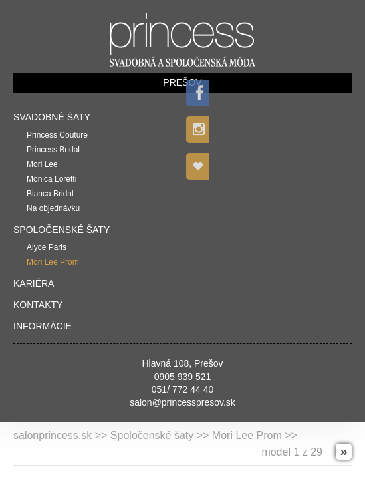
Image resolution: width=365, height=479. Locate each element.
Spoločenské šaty (61, 229)
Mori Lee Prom (53, 262)
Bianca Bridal (50, 193)
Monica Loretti (51, 179)
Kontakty (37, 304)
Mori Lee (42, 164)
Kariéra (33, 283)
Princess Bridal (53, 149)
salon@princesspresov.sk (182, 402)
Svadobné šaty (51, 117)
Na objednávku (53, 208)
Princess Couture (57, 135)
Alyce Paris (46, 247)
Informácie (42, 326)
